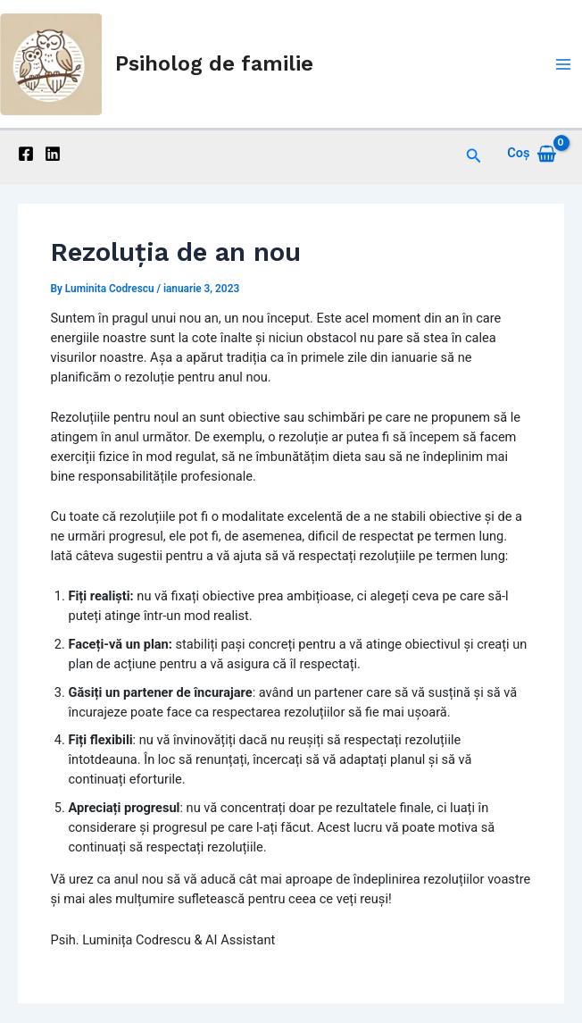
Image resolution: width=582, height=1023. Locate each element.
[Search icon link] (474, 153)
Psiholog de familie (214, 63)
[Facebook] (26, 154)
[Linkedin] (53, 154)
